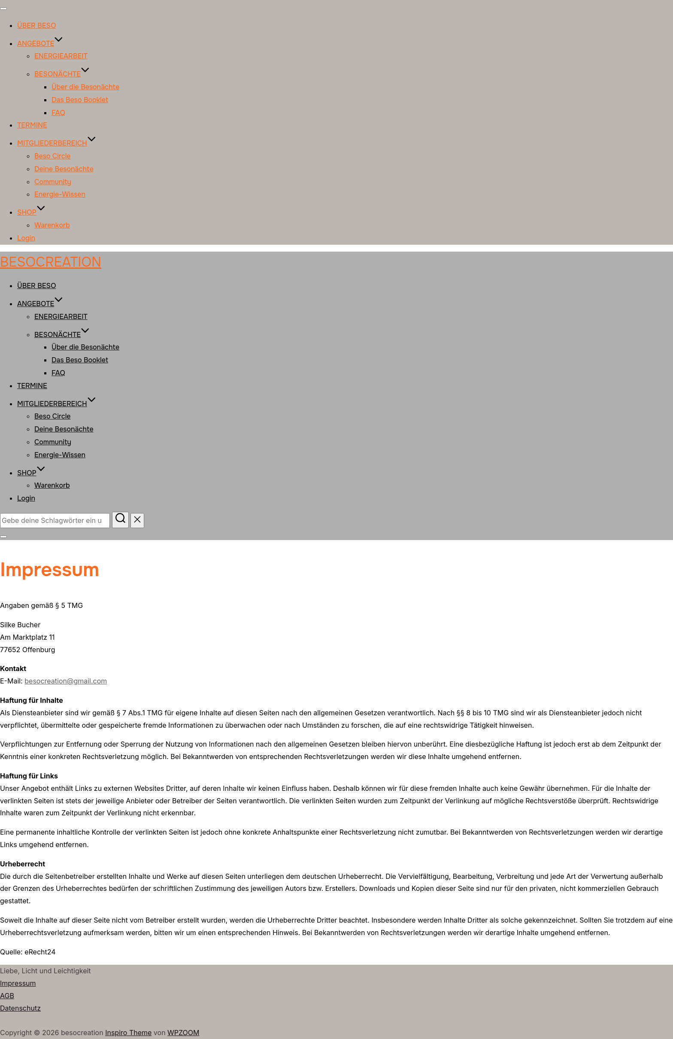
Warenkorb (52, 225)
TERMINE (32, 125)
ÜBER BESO (36, 25)
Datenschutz (20, 1008)
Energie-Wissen (59, 194)
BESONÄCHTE (62, 74)
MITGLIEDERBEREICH (56, 143)
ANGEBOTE (40, 43)
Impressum (18, 983)
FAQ (58, 112)
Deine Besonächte (64, 168)
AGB (7, 995)
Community (52, 181)
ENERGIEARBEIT (61, 56)
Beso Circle (52, 156)
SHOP (31, 212)
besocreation (50, 262)
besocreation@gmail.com (65, 681)
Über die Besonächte (85, 86)
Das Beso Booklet (80, 99)
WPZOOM (183, 1032)
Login (26, 238)
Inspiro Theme (128, 1032)
